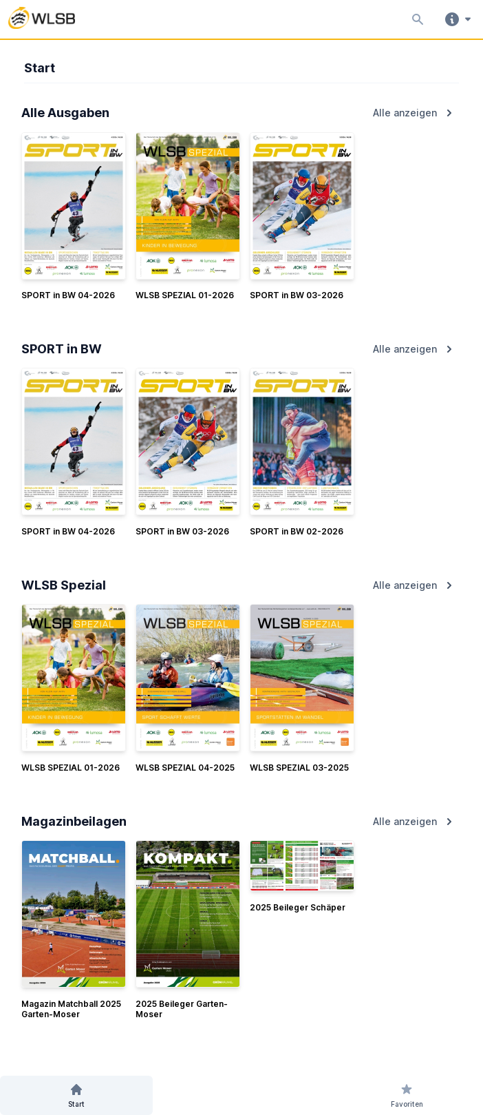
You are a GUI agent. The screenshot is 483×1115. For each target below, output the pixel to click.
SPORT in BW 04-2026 (68, 295)
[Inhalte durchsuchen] (415, 19)
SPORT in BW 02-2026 (296, 531)
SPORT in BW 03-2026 (296, 295)
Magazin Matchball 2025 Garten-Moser (71, 1009)
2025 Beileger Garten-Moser (182, 1009)
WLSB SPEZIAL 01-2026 (185, 295)
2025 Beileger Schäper (297, 907)
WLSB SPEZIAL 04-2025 (185, 767)
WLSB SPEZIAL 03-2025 (299, 767)
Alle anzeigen (414, 113)
